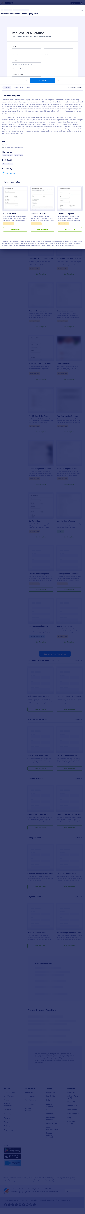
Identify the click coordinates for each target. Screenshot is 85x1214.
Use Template (42, 81)
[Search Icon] (82, 10)
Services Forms (8, 164)
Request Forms (8, 155)
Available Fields (18, 87)
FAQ (28, 87)
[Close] (81, 3)
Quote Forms (19, 155)
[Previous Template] (27, 80)
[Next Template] (58, 80)
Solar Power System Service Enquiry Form (19, 13)
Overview (7, 87)
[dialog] (42, 607)
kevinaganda (10, 173)
